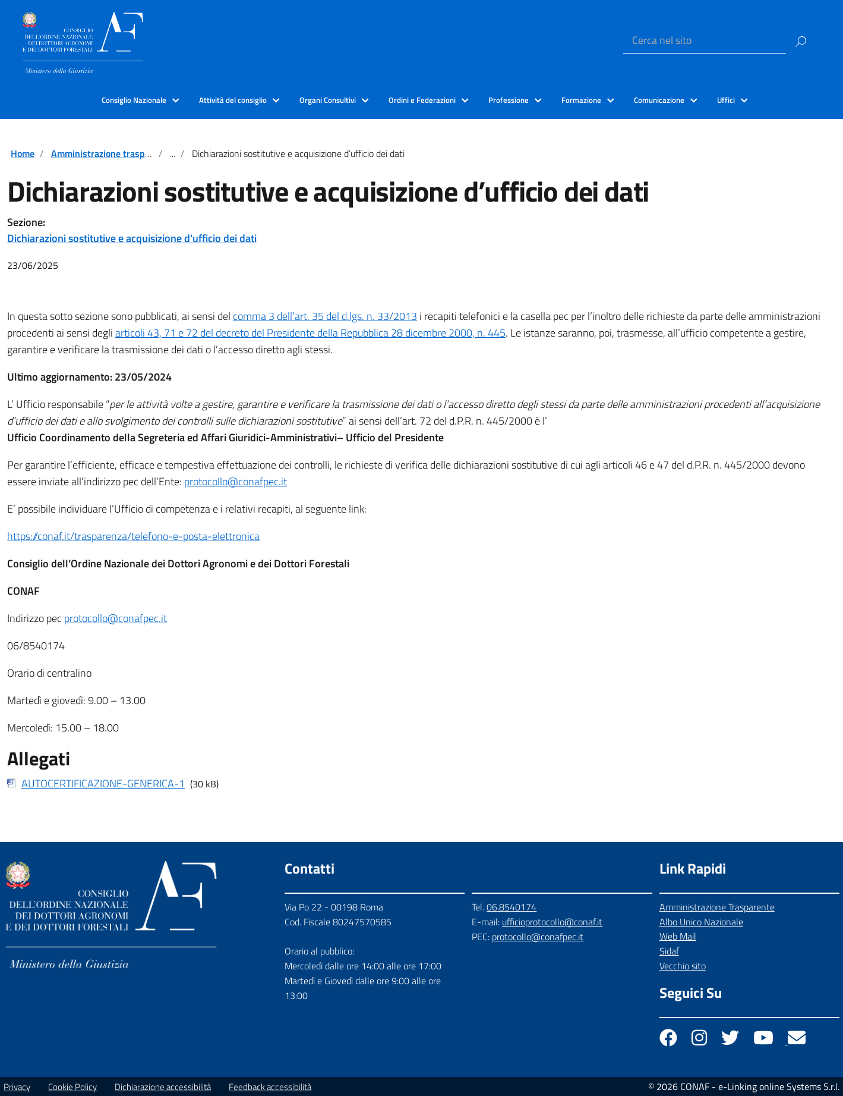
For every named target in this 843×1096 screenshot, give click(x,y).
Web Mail (677, 936)
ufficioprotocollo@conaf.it (552, 922)
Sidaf (669, 951)
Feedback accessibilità (270, 1087)
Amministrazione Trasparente (717, 907)
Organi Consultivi (327, 100)
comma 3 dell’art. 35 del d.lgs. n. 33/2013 (325, 316)
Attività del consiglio (233, 100)
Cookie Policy (72, 1087)
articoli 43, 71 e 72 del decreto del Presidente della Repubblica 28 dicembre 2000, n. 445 (310, 333)
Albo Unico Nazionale (701, 922)
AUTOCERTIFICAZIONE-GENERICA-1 (103, 783)
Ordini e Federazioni (422, 100)
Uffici (726, 100)
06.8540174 (511, 907)
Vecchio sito (682, 966)
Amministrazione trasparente (111, 153)
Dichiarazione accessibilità (163, 1087)
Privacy (17, 1087)
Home (22, 153)
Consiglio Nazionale (134, 100)
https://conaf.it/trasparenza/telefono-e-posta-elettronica (133, 536)
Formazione (581, 100)
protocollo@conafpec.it (235, 481)
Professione (508, 100)
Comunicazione (659, 100)
